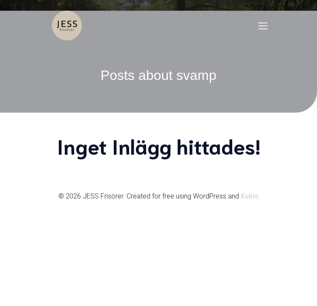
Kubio (250, 196)
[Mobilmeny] (262, 25)
